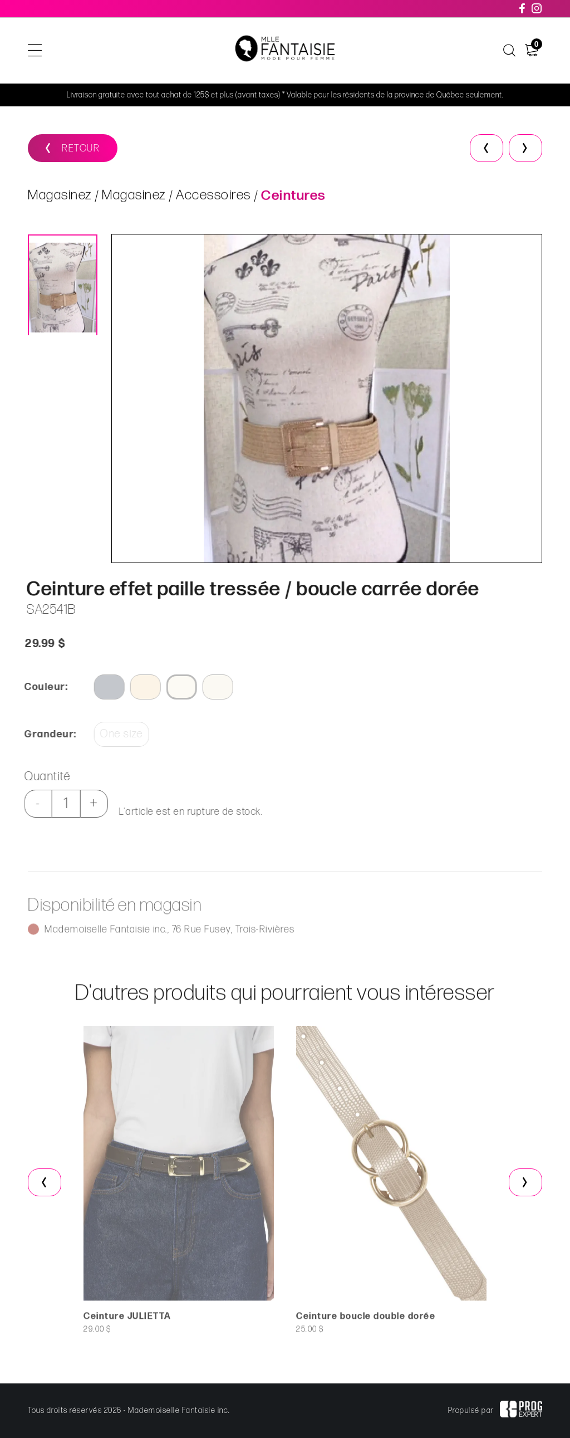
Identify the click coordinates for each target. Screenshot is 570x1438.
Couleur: (41, 687)
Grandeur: (45, 734)
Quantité (42, 776)
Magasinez (60, 197)
